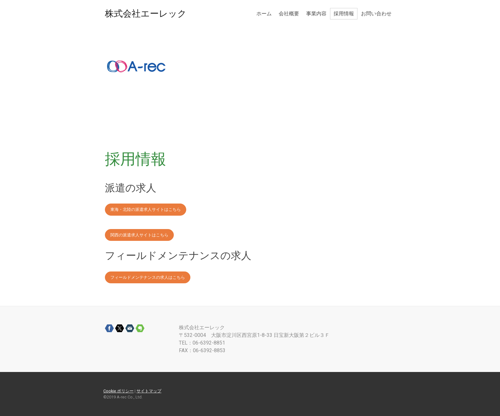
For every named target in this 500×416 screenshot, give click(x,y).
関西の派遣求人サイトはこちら (139, 235)
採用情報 (344, 13)
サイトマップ (148, 391)
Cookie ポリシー (118, 391)
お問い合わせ (376, 13)
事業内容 (316, 13)
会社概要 (289, 13)
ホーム (264, 13)
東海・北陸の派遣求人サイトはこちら (145, 209)
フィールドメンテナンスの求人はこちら (147, 277)
